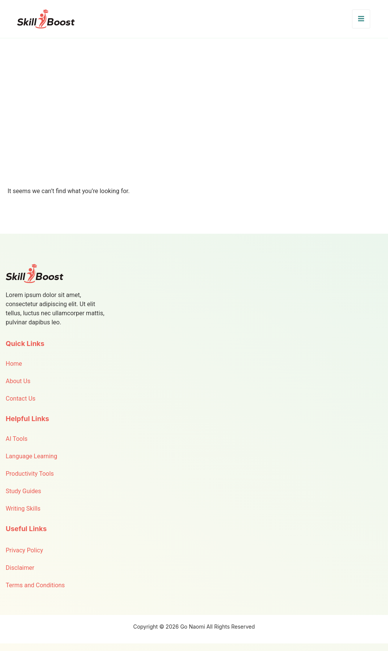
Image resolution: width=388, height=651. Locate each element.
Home (14, 363)
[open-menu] (361, 19)
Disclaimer (20, 567)
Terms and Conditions (35, 585)
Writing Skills (23, 508)
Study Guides (23, 491)
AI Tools (17, 438)
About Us (18, 381)
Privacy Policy (24, 550)
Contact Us (21, 398)
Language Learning (31, 456)
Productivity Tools (30, 473)
